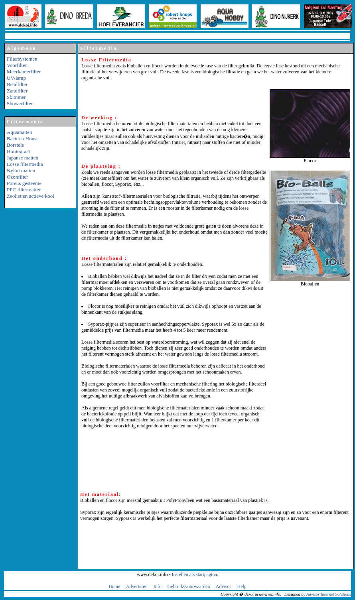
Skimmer (16, 97)
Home (114, 586)
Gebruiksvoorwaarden (189, 586)
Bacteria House (23, 139)
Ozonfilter (17, 177)
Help (241, 586)
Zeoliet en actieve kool (30, 196)
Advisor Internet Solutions (328, 594)
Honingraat (18, 151)
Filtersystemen (22, 59)
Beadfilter (17, 84)
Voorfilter (17, 65)
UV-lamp (16, 78)
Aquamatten (19, 132)
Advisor (223, 586)
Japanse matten (22, 158)
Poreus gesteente (24, 183)
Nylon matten (21, 170)
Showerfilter (20, 103)
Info (158, 586)
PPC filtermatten (24, 190)
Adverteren (137, 586)
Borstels (15, 145)
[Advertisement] (40, 334)
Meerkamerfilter (24, 72)
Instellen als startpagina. (195, 574)
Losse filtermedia (25, 164)
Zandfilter (17, 91)
